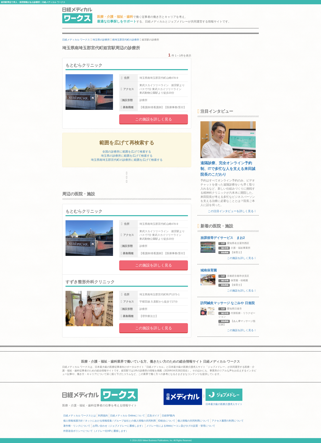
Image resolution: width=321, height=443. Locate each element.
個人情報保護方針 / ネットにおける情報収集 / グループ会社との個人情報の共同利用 (109, 420)
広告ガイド (153, 415)
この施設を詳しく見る (153, 119)
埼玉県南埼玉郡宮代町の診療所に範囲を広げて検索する (127, 159)
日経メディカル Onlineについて (127, 415)
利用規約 (103, 415)
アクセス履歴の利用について (228, 420)
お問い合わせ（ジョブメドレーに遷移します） (118, 425)
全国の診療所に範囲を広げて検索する (126, 151)
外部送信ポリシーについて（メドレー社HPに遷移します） (95, 431)
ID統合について (166, 420)
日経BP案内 (168, 415)
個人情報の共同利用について (193, 420)
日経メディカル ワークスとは (79, 415)
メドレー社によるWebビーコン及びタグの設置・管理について (180, 425)
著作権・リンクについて (76, 425)
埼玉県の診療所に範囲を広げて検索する (127, 155)
